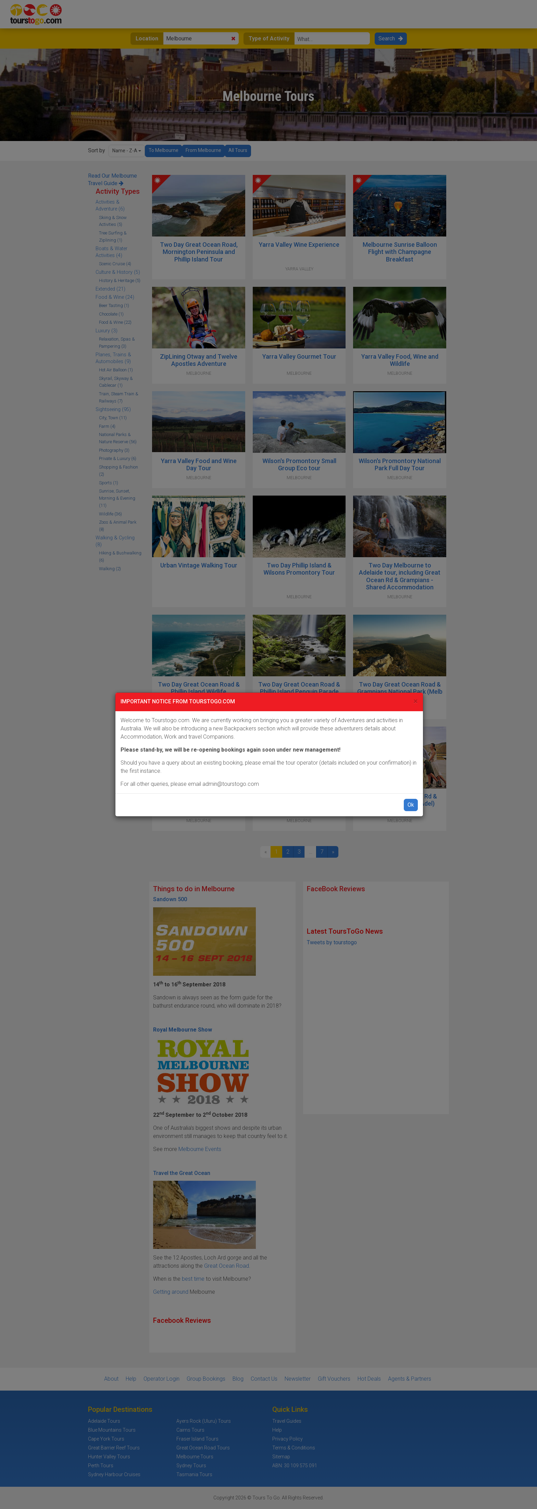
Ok (411, 805)
